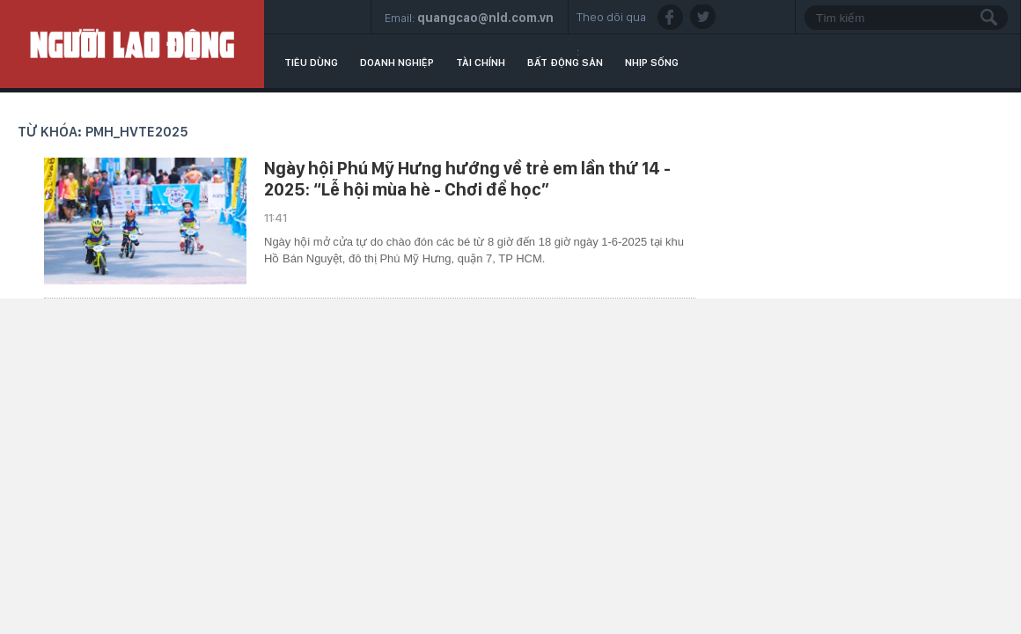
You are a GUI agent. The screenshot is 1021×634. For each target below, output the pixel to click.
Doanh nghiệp (397, 62)
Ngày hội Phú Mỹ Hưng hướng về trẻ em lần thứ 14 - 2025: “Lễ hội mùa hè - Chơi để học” (467, 179)
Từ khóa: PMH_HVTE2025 (103, 131)
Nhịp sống (652, 62)
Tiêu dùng (311, 62)
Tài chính (480, 62)
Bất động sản (565, 62)
